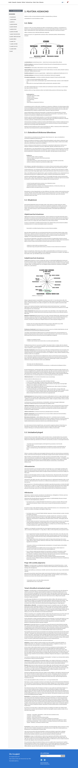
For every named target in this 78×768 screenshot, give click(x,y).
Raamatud (19, 2)
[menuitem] (63, 2)
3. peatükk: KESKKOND (13, 24)
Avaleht (10, 2)
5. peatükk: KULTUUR (12, 29)
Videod (34, 2)
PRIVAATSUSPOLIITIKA (45, 764)
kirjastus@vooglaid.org (13, 760)
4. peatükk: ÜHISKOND (13, 26)
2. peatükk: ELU (12, 21)
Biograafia (14, 2)
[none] (63, 2)
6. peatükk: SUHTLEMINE (13, 31)
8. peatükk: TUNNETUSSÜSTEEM (14, 36)
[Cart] (67, 2)
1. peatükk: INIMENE (12, 19)
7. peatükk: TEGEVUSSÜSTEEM (14, 34)
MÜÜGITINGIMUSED (44, 762)
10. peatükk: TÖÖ (12, 41)
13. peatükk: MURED (12, 48)
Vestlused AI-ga (29, 2)
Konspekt (11, 51)
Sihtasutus (41, 2)
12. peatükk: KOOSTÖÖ (13, 46)
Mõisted (23, 2)
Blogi (38, 2)
